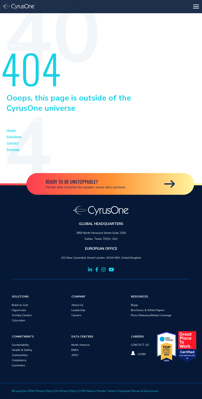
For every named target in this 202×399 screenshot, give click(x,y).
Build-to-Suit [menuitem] (20, 305)
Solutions (14, 137)
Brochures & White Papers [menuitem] (148, 310)
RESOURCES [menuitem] (139, 296)
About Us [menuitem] (77, 305)
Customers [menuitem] (18, 365)
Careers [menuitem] (76, 315)
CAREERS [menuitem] (137, 336)
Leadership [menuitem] (78, 310)
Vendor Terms (106, 391)
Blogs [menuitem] (134, 305)
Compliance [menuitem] (19, 360)
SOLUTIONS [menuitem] (20, 296)
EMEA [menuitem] (75, 350)
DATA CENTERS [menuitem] (82, 336)
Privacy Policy (44, 391)
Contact (13, 143)
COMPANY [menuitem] (78, 296)
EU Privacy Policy (66, 391)
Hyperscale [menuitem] (19, 310)
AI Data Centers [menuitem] (22, 315)
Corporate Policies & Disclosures (137, 391)
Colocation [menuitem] (18, 320)
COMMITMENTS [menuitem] (23, 336)
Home (11, 130)
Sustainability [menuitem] (20, 345)
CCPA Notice (87, 391)
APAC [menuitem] (75, 355)
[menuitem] (140, 345)
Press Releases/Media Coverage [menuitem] (151, 315)
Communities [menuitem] (20, 355)
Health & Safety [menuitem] (22, 350)
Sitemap (13, 149)
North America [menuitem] (80, 345)
